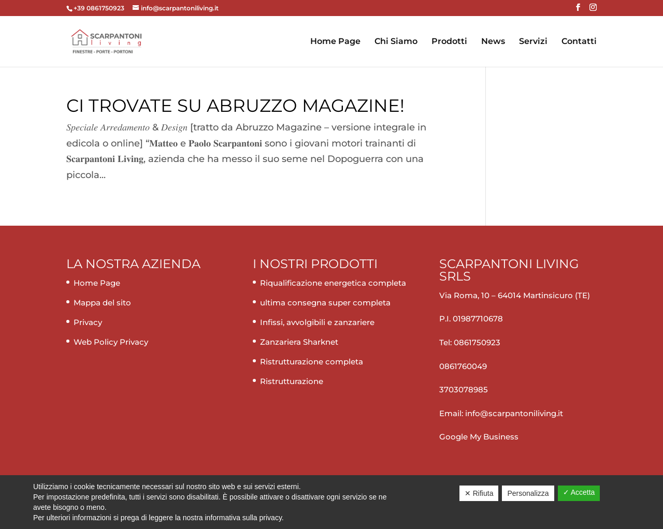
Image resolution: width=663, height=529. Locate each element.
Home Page (335, 42)
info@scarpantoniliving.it (513, 413)
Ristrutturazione (291, 381)
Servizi (533, 42)
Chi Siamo (395, 42)
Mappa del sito (102, 302)
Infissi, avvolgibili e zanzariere (317, 322)
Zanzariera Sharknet (299, 342)
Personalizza (528, 493)
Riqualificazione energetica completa (333, 283)
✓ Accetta (579, 492)
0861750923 (477, 342)
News (493, 42)
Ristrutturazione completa (311, 361)
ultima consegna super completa (325, 302)
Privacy (88, 322)
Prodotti (449, 42)
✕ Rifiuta (479, 493)
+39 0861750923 (100, 8)
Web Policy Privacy (111, 342)
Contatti (579, 42)
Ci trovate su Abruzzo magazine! (235, 105)
